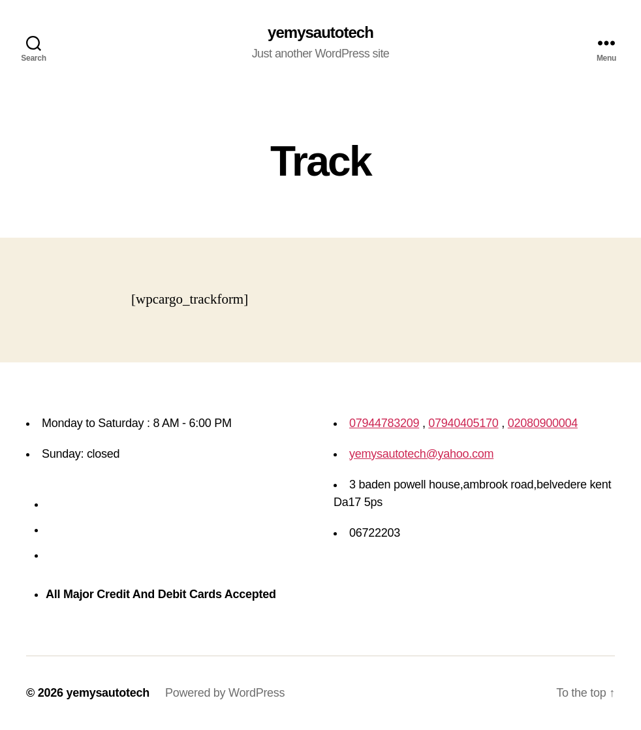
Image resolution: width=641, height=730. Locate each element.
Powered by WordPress (225, 692)
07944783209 (384, 423)
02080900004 (543, 423)
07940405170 (463, 423)
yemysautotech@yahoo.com (421, 453)
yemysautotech (320, 32)
